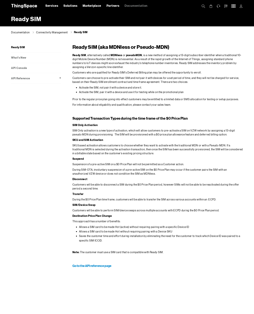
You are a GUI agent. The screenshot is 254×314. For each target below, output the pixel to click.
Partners (112, 5)
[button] (226, 6)
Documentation (136, 5)
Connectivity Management (52, 32)
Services (51, 5)
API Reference (20, 78)
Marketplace (92, 5)
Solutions (70, 5)
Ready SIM (81, 32)
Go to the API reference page (91, 265)
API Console (19, 68)
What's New (18, 57)
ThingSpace (23, 5)
